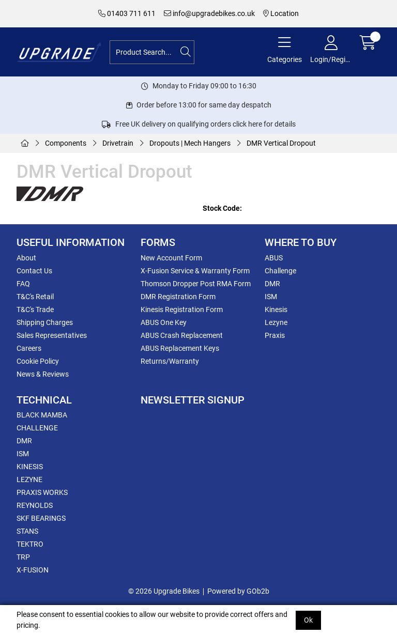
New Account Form (171, 258)
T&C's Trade (35, 309)
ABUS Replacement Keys (180, 348)
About (26, 258)
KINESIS (30, 466)
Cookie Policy (38, 361)
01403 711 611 (127, 13)
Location (281, 13)
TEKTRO (30, 544)
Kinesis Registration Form (182, 309)
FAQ (23, 284)
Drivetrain (117, 143)
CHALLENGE (37, 428)
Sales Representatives (52, 335)
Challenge (280, 271)
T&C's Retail (35, 296)
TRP (23, 557)
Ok (308, 620)
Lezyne (276, 322)
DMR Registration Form (178, 296)
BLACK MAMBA (42, 415)
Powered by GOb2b (238, 591)
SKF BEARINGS (41, 518)
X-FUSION (33, 570)
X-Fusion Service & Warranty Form (195, 271)
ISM (271, 296)
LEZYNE (29, 479)
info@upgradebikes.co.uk (209, 13)
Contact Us (34, 271)
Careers (29, 348)
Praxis (275, 335)
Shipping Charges (45, 322)
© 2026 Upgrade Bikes (164, 591)
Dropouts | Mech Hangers (190, 143)
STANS (27, 531)
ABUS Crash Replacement (182, 335)
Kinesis (276, 309)
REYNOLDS (35, 505)
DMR (272, 284)
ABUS (274, 258)
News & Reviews (43, 374)
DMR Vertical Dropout (281, 143)
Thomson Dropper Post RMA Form (196, 284)
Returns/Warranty (170, 361)
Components (65, 143)
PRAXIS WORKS (42, 492)
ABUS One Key (164, 322)
